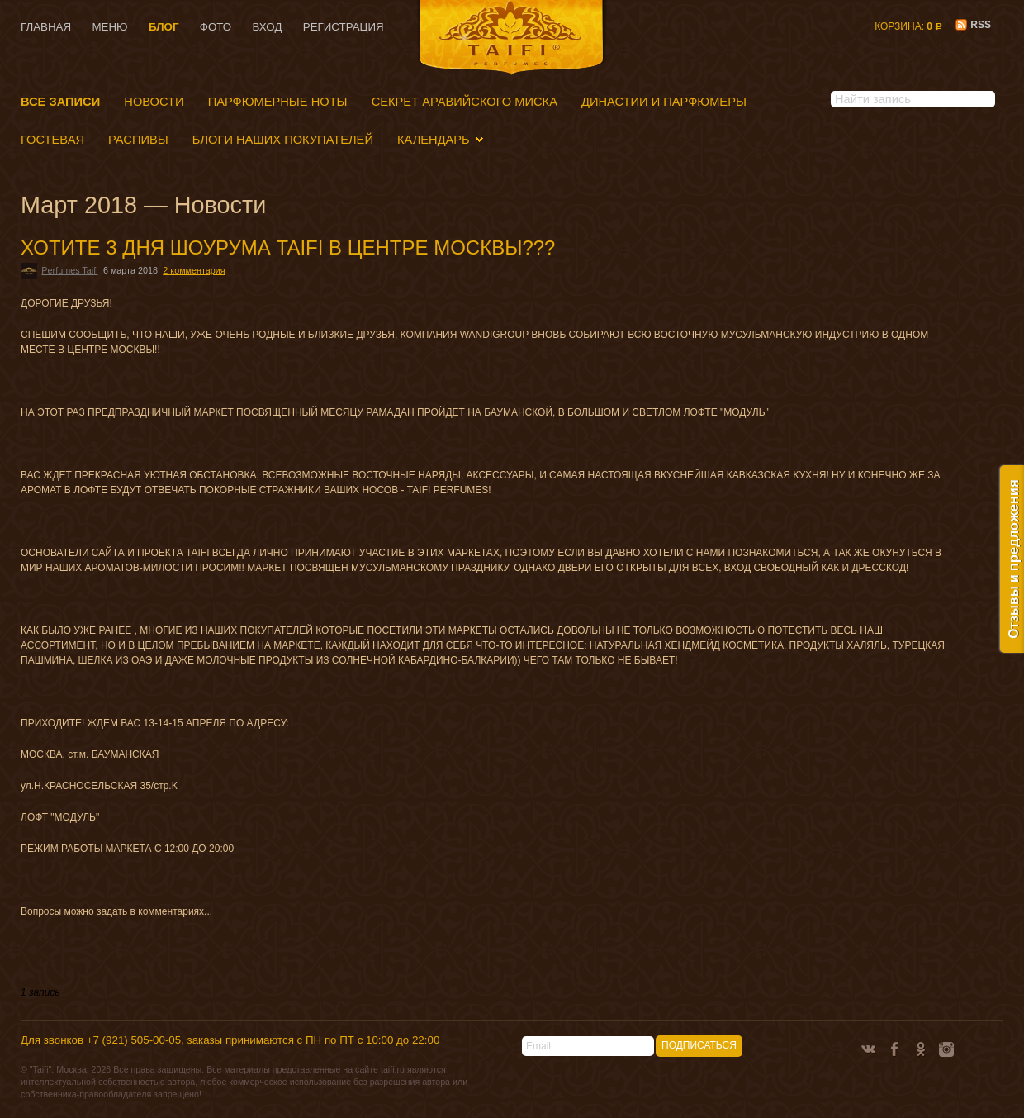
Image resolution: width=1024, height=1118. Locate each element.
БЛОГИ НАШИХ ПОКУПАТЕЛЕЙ (282, 139)
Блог (164, 27)
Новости (153, 101)
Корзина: (908, 26)
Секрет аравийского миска (464, 101)
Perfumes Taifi (69, 270)
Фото (215, 27)
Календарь (433, 139)
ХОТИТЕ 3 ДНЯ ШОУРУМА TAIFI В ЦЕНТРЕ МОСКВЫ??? (288, 247)
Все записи (60, 101)
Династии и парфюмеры (664, 101)
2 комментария (194, 270)
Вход (267, 27)
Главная (46, 27)
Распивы (138, 139)
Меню (109, 27)
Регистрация (343, 27)
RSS (973, 25)
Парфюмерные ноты (278, 101)
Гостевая (52, 139)
